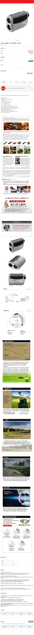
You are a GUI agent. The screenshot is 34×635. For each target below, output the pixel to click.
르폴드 (20, 4)
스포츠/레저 (6, 4)
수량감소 (16, 67)
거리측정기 (16, 4)
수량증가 (19, 67)
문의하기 (30, 621)
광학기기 (11, 4)
